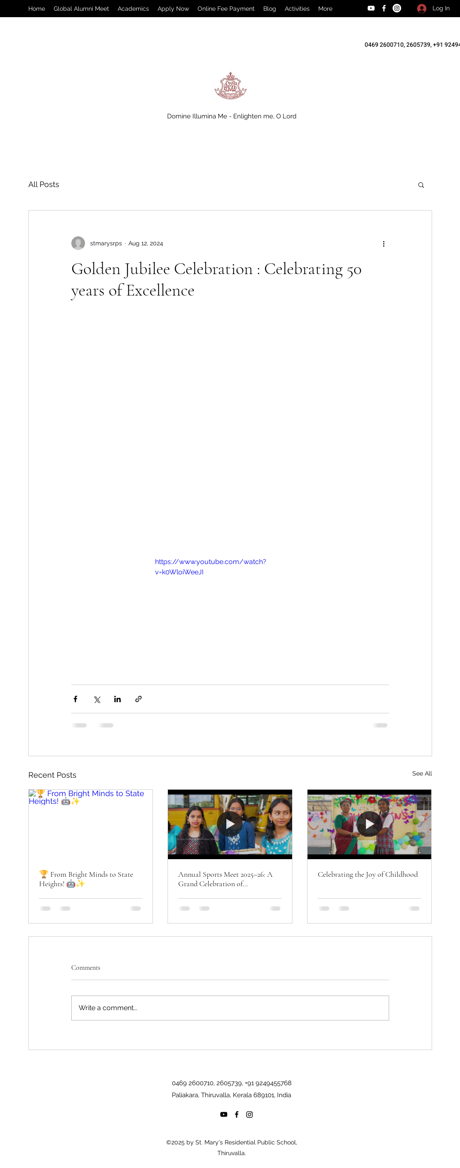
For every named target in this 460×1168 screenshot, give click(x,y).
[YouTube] (371, 8)
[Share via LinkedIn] (117, 699)
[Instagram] (397, 8)
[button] (421, 184)
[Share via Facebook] (75, 699)
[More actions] (384, 243)
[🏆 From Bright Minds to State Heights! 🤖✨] (91, 824)
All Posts (43, 184)
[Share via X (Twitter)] (96, 699)
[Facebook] (384, 8)
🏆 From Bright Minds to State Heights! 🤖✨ (86, 878)
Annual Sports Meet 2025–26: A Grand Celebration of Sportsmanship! (225, 878)
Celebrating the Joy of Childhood (368, 874)
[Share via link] (138, 699)
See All (422, 773)
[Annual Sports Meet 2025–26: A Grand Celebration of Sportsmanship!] (230, 824)
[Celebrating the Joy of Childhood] (370, 824)
